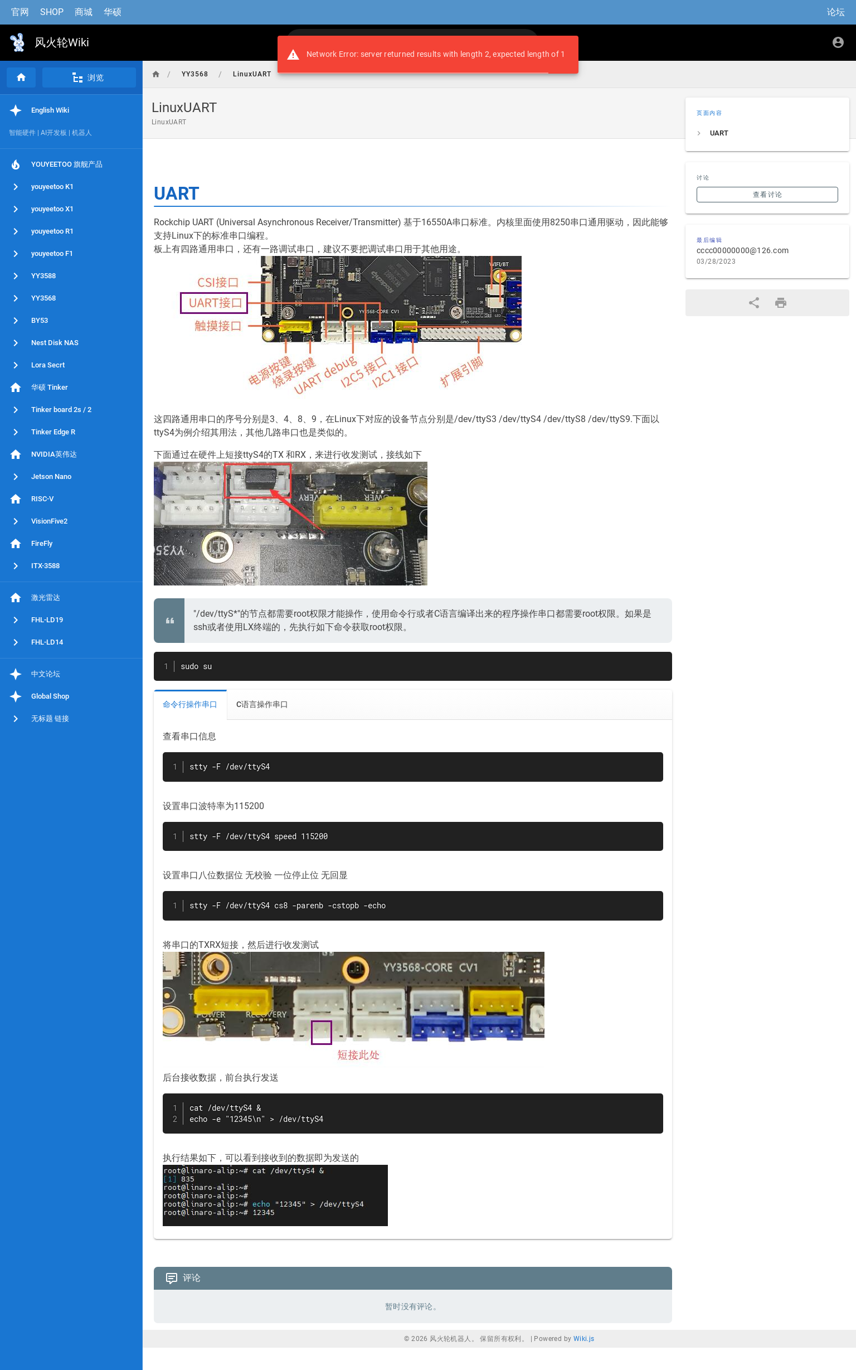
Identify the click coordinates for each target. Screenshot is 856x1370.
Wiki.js (584, 1339)
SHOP (52, 12)
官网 (20, 12)
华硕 (112, 12)
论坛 (836, 12)
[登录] (838, 42)
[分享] (754, 302)
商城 (84, 12)
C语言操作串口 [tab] (262, 704)
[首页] (21, 77)
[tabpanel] (413, 979)
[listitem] (767, 133)
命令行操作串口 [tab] (190, 704)
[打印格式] (780, 302)
